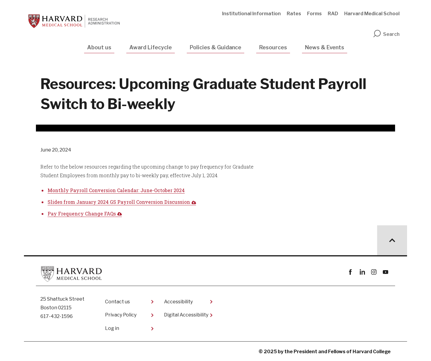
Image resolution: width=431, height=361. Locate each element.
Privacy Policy (120, 315)
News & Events (324, 47)
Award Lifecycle (150, 47)
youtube (385, 272)
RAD (333, 13)
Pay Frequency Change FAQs (82, 213)
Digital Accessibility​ (186, 315)
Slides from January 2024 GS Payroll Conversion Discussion (119, 202)
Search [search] (386, 34)
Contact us (117, 302)
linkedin (362, 272)
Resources (273, 47)
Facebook (350, 272)
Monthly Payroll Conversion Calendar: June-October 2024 (116, 190)
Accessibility (178, 302)
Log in (112, 328)
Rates (294, 13)
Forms (314, 13)
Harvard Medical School (372, 13)
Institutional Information (251, 13)
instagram (373, 272)
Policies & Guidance (215, 47)
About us (99, 47)
